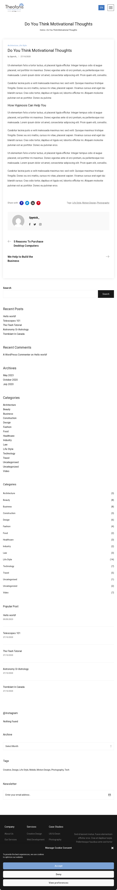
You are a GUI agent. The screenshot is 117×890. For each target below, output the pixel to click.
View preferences (58, 882)
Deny (58, 874)
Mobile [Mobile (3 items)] (32, 770)
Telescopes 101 (11, 320)
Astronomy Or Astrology (16, 329)
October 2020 (10, 379)
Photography (103, 203)
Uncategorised (11, 462)
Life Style (8, 449)
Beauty (6, 409)
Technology (9, 453)
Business (8, 413)
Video (6, 471)
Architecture (9, 404)
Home (42, 30)
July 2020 (8, 384)
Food (6, 431)
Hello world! (9, 316)
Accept (58, 866)
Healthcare (8, 435)
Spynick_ (13, 56)
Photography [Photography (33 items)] (57, 770)
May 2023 (8, 375)
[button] (112, 848)
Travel (6, 457)
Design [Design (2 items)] (15, 770)
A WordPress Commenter (16, 354)
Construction (9, 418)
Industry (7, 440)
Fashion (7, 427)
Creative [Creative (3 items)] (7, 770)
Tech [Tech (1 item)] (67, 770)
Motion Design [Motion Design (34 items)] (43, 770)
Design (7, 422)
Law (5, 444)
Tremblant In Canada (14, 333)
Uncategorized (11, 466)
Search (7, 287)
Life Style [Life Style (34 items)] (24, 770)
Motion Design (89, 203)
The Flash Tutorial (12, 325)
